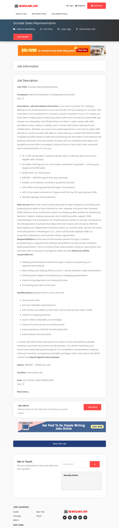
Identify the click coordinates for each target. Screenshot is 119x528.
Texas (38, 516)
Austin (16, 512)
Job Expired (22, 36)
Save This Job (59, 443)
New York (40, 512)
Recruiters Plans (39, 14)
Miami (16, 520)
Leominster (85, 29)
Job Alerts (92, 407)
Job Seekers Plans (59, 14)
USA (93, 29)
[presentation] (83, 483)
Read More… (23, 391)
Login (70, 5)
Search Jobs (21, 14)
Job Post (96, 5)
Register (80, 5)
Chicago (17, 516)
